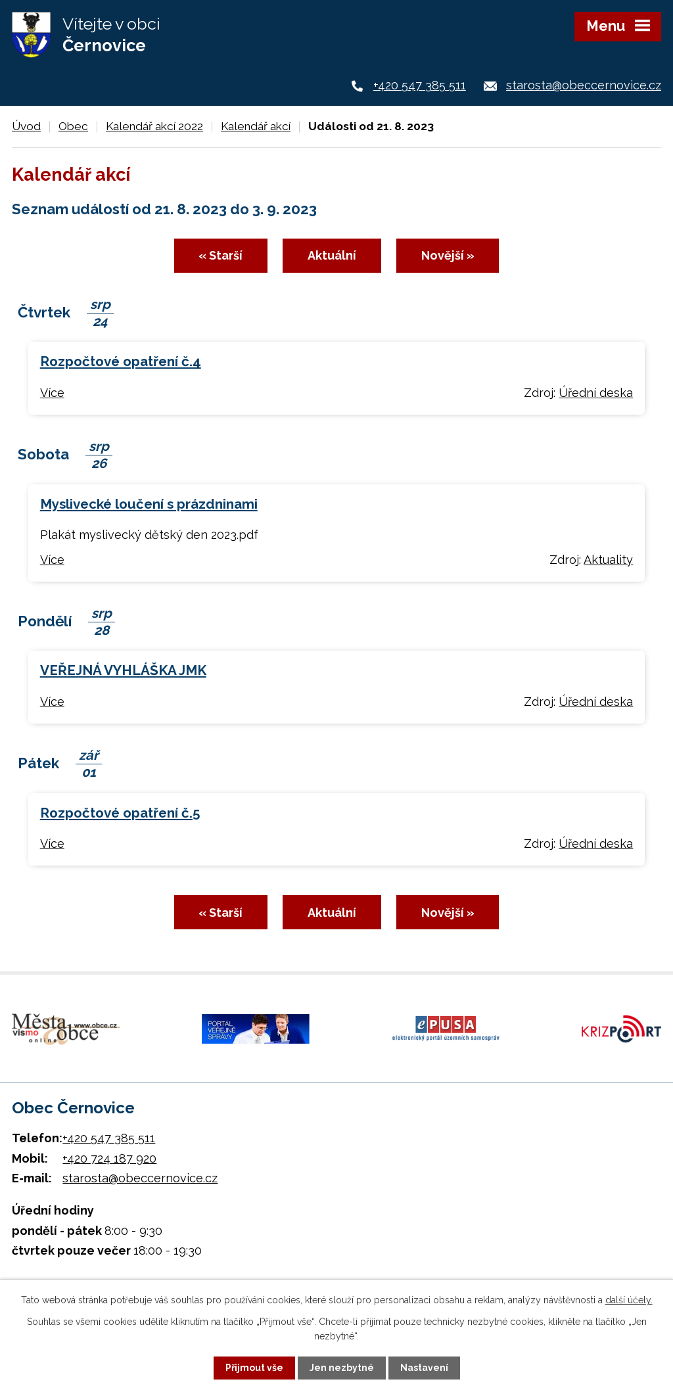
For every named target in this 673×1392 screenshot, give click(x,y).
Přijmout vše (254, 1367)
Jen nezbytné (342, 1367)
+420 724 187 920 (109, 1158)
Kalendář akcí (255, 126)
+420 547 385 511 (419, 85)
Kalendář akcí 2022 (154, 126)
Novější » (448, 255)
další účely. (629, 1300)
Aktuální (332, 255)
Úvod (26, 126)
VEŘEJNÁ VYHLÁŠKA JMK (123, 670)
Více (52, 393)
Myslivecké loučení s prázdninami (149, 504)
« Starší (220, 255)
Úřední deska (596, 393)
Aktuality (608, 560)
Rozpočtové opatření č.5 (120, 813)
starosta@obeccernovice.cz (583, 85)
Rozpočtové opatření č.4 (120, 361)
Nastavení (424, 1367)
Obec (73, 126)
